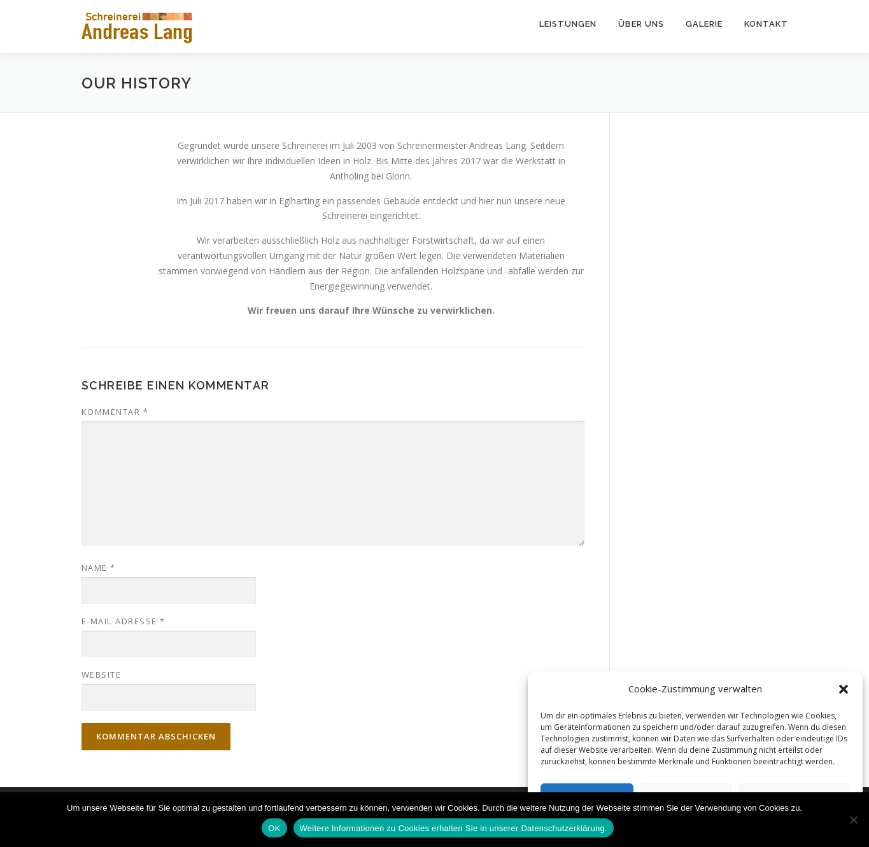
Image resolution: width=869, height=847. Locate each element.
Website (101, 674)
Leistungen (568, 24)
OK (274, 828)
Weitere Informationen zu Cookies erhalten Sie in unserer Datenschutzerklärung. (453, 828)
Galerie (704, 24)
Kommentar (115, 411)
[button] (843, 689)
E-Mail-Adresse (123, 621)
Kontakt (766, 24)
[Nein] (853, 819)
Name (98, 567)
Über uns (641, 24)
